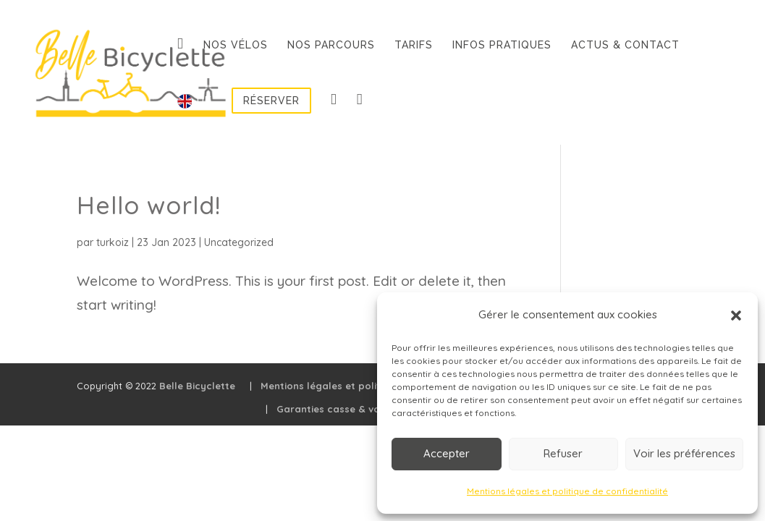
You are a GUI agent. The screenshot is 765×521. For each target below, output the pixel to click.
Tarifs (413, 45)
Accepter (446, 453)
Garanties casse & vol (329, 409)
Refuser (563, 453)
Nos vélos (235, 45)
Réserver (271, 100)
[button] (736, 315)
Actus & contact (625, 45)
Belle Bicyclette (197, 385)
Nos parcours (331, 45)
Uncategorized (239, 242)
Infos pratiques (501, 45)
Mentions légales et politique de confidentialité (567, 491)
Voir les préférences (684, 453)
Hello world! (149, 205)
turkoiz (112, 242)
